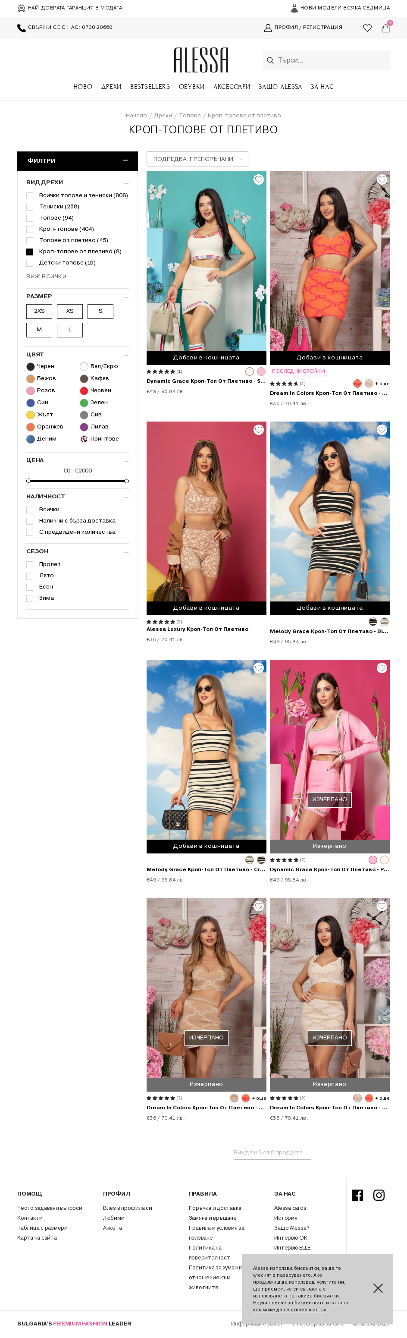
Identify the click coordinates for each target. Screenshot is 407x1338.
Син (37, 403)
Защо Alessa (280, 87)
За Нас (322, 87)
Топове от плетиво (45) (73, 240)
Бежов (41, 379)
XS (70, 311)
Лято (46, 576)
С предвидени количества (77, 532)
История (285, 1218)
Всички (49, 510)
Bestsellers (150, 87)
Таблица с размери (42, 1228)
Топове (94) (56, 218)
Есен (46, 587)
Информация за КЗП (258, 1324)
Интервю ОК (290, 1238)
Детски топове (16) (67, 263)
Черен (40, 366)
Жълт (39, 415)
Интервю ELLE (292, 1248)
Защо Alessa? (291, 1228)
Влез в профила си (127, 1208)
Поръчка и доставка (215, 1208)
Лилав (94, 427)
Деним (41, 439)
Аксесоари (231, 87)
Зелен (94, 403)
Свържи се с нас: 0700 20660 (65, 28)
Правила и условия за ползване (216, 1233)
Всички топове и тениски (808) (83, 195)
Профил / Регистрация (303, 28)
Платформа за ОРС (319, 1324)
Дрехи (111, 87)
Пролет (50, 564)
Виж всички (46, 277)
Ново (83, 87)
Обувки (192, 87)
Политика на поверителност (209, 1253)
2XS (39, 311)
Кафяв (94, 379)
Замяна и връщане (213, 1218)
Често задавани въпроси (49, 1208)
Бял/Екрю (99, 366)
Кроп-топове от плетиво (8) (80, 252)
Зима (46, 598)
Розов (40, 391)
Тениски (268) (59, 207)
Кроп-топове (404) (66, 229)
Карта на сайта (37, 1238)
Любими (114, 1218)
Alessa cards (290, 1208)
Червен (95, 391)
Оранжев (44, 427)
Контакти (30, 1218)
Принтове (99, 439)
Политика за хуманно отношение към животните (216, 1278)
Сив (91, 415)
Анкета (112, 1228)
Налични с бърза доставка (77, 521)
